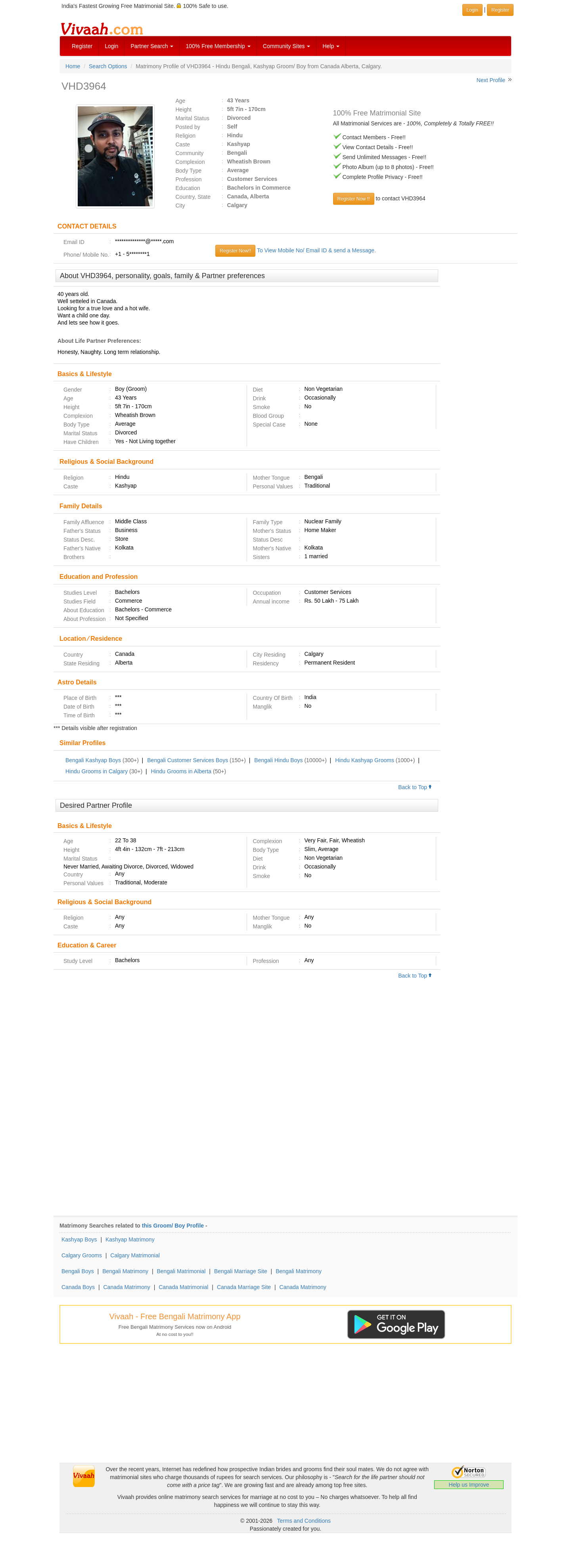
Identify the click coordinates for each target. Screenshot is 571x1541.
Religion (186, 136)
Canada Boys (78, 1287)
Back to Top (415, 787)
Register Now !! (353, 199)
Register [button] (500, 10)
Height (184, 109)
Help (330, 46)
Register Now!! (235, 251)
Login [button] (472, 10)
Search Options (108, 66)
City (180, 205)
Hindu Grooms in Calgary (96, 771)
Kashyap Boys (79, 1239)
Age (181, 101)
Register (82, 46)
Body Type (189, 170)
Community (190, 153)
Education (188, 188)
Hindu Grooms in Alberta (181, 771)
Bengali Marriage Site (240, 1271)
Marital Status (193, 118)
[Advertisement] (479, 391)
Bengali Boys (77, 1271)
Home (72, 66)
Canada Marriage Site (244, 1287)
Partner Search (151, 46)
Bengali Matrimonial (181, 1271)
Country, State (193, 197)
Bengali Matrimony (125, 1271)
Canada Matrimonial (183, 1287)
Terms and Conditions (304, 1521)
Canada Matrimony (126, 1287)
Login (111, 46)
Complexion (190, 162)
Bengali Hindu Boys (278, 760)
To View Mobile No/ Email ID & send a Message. (316, 250)
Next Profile (491, 80)
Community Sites (286, 46)
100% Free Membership (218, 46)
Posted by (188, 127)
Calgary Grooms (81, 1255)
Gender (72, 389)
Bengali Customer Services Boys (187, 760)
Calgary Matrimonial (134, 1255)
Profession (189, 179)
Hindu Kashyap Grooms (364, 760)
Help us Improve (469, 1484)
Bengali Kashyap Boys (93, 760)
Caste (183, 144)
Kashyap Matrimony (130, 1239)
